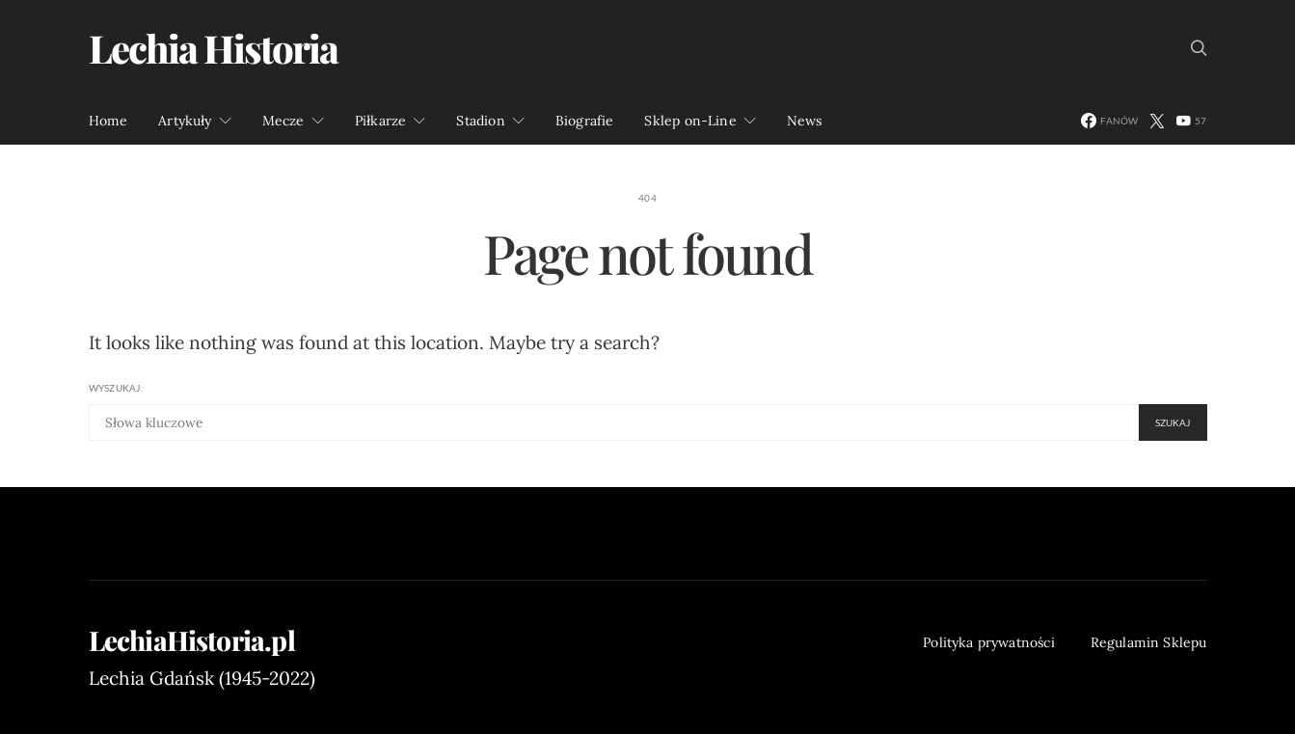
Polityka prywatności (989, 642)
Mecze (283, 120)
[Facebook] (1109, 120)
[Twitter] (1157, 120)
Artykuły (184, 120)
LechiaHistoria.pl (192, 640)
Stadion (480, 120)
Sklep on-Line (690, 120)
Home (108, 120)
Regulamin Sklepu (1149, 642)
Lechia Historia (213, 47)
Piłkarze (380, 120)
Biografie (584, 120)
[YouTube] (1191, 120)
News (805, 120)
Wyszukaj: (116, 388)
